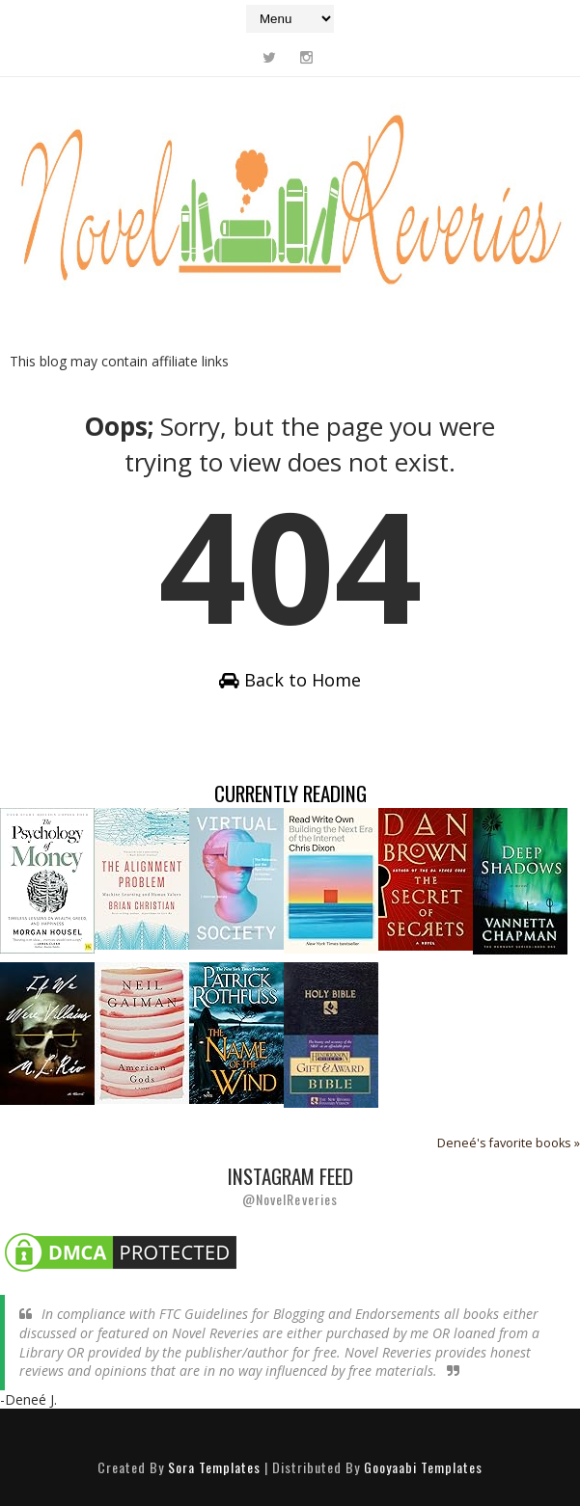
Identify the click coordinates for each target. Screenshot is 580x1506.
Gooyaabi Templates (423, 1467)
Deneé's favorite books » (508, 1143)
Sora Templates (214, 1467)
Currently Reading (290, 793)
